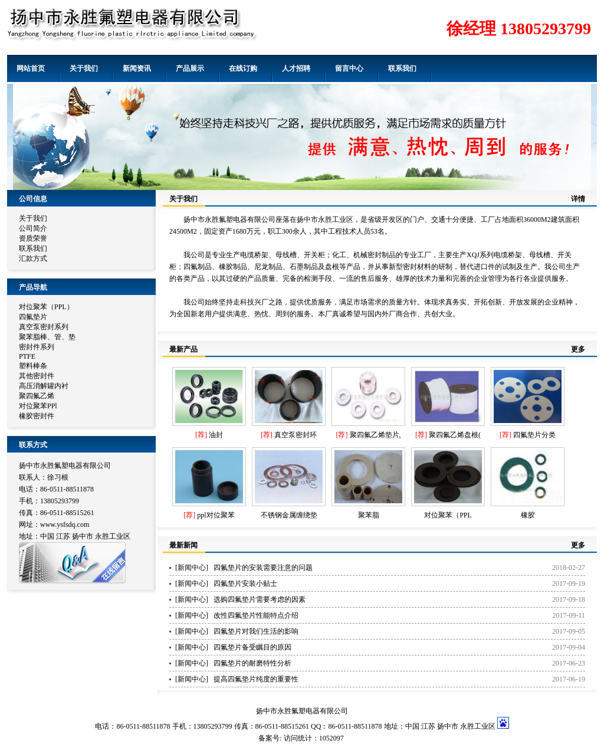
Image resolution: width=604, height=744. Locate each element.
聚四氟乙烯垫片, (375, 435)
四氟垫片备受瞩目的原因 (252, 647)
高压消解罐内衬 (43, 386)
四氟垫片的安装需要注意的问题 (263, 567)
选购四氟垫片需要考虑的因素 (260, 599)
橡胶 (528, 515)
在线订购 (243, 68)
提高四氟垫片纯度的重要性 (256, 679)
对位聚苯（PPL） (46, 307)
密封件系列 (36, 347)
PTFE (27, 356)
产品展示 (190, 68)
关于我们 (84, 68)
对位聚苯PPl (38, 406)
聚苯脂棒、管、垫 (47, 337)
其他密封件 (36, 376)
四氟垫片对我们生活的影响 (256, 631)
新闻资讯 (137, 68)
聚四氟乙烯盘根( (455, 435)
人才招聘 (296, 68)
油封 (216, 435)
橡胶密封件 (36, 416)
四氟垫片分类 (534, 435)
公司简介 (33, 228)
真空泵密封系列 (43, 327)
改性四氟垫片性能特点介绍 (256, 615)
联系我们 (402, 68)
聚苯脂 (368, 515)
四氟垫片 (33, 317)
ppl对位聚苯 (215, 515)
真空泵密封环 (295, 435)
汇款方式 (33, 258)
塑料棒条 (33, 366)
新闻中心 (192, 567)
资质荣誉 (33, 238)
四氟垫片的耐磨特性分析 (252, 663)
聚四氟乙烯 (36, 396)
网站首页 (31, 68)
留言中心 (349, 68)
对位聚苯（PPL (448, 515)
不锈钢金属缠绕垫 (289, 515)
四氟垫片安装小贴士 (245, 583)
